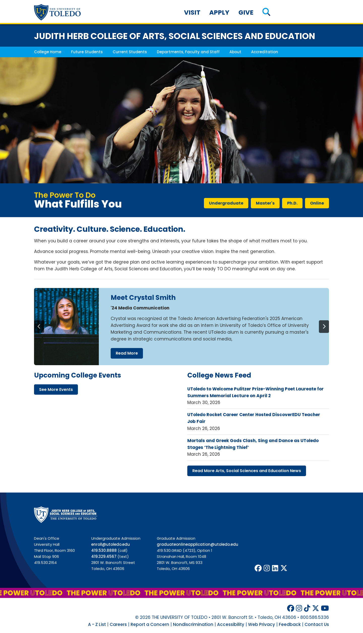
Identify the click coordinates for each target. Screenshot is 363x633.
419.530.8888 (104, 550)
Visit (192, 12)
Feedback (290, 624)
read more (127, 353)
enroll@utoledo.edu (110, 544)
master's (265, 203)
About (235, 51)
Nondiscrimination (193, 624)
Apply (219, 12)
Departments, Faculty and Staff (188, 51)
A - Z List (97, 624)
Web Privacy (261, 624)
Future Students (87, 51)
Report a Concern (150, 624)
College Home (47, 51)
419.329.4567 (103, 556)
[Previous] (39, 326)
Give (245, 12)
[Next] (324, 326)
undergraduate (226, 203)
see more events (56, 389)
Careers (118, 624)
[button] (266, 12)
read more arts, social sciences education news (246, 471)
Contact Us (317, 624)
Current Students (130, 51)
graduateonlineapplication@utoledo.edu (197, 544)
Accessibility (230, 624)
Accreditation (264, 51)
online (317, 203)
